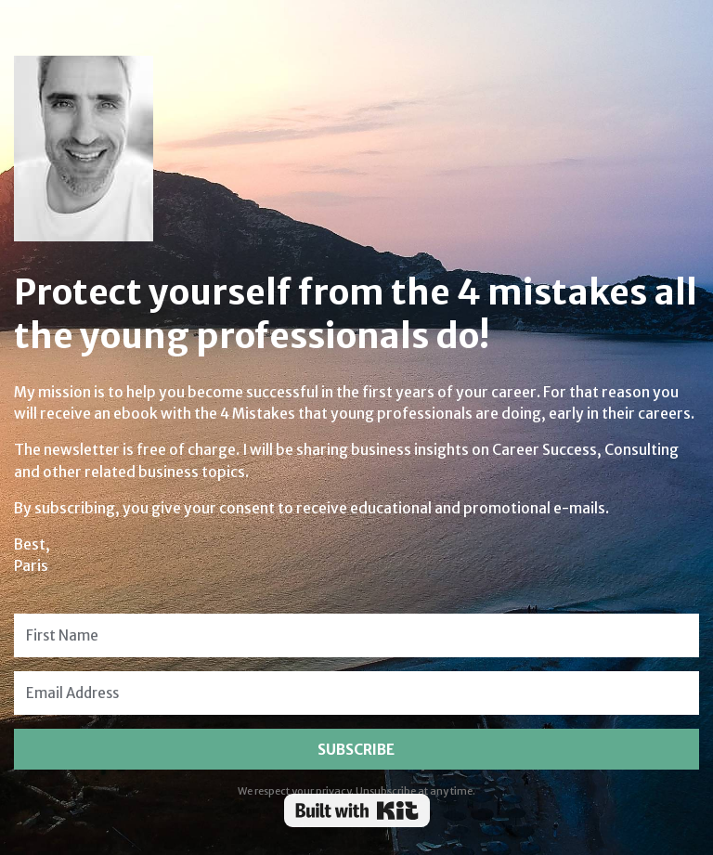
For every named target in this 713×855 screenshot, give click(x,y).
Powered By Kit (357, 810)
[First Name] (356, 635)
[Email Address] (356, 693)
